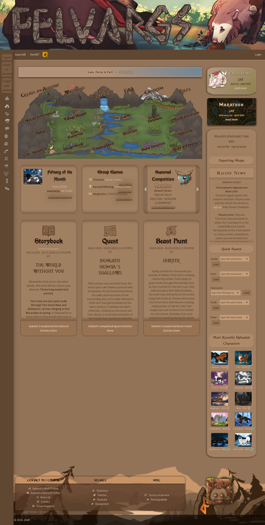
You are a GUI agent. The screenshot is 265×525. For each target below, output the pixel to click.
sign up (217, 207)
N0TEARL (67, 191)
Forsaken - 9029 (241, 428)
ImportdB (33, 54)
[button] (146, 189)
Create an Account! (7, 69)
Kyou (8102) (59, 186)
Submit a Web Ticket (57, 488)
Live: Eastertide (75, 134)
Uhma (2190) (123, 187)
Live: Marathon (34, 151)
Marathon (231, 104)
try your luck (125, 184)
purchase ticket (124, 198)
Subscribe (185, 132)
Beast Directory (153, 146)
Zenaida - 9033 (242, 387)
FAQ (129, 90)
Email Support (57, 506)
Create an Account (40, 90)
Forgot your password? (7, 85)
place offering (125, 191)
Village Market (75, 116)
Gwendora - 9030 (218, 428)
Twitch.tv (110, 490)
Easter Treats (113, 179)
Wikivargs (75, 90)
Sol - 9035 (241, 367)
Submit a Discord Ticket (57, 493)
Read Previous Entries (49, 248)
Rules (185, 90)
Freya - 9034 (218, 387)
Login (258, 54)
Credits (56, 501)
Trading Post (103, 146)
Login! (7, 57)
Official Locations (185, 116)
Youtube (111, 499)
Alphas (40, 132)
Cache (125, 116)
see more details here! (163, 207)
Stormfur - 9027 (241, 449)
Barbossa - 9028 (218, 449)
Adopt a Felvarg (184, 146)
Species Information (40, 116)
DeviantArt (110, 504)
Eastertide (240, 73)
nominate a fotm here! (60, 196)
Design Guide (73, 146)
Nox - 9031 (242, 408)
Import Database (154, 117)
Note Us (57, 497)
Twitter (110, 495)
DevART (48, 54)
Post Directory (103, 93)
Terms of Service (164, 495)
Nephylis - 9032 (218, 408)
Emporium (154, 90)
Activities (129, 132)
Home (20, 54)
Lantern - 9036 (218, 367)
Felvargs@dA (164, 499)
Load (216, 264)
